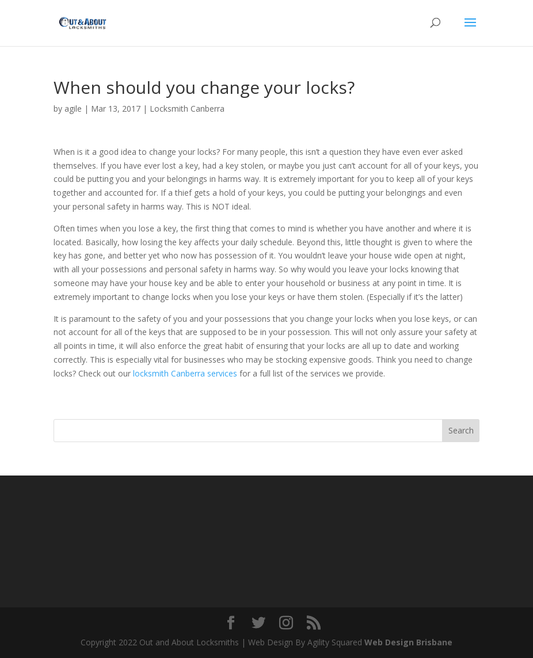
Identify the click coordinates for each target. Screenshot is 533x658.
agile (73, 108)
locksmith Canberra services (184, 373)
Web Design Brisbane (408, 642)
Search (461, 430)
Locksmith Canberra (187, 108)
